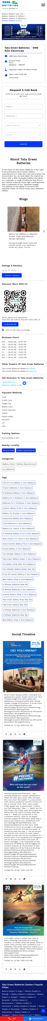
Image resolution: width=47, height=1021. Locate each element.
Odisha (32, 368)
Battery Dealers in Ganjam (25, 1006)
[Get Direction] (24, 385)
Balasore (33, 371)
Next (43, 232)
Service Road (8, 450)
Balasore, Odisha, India (12, 385)
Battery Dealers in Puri (22, 1015)
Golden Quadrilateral (26, 450)
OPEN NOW (14, 78)
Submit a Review (12, 275)
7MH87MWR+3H (8, 382)
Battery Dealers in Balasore (23, 994)
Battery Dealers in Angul (12, 991)
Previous (4, 232)
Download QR (10, 324)
